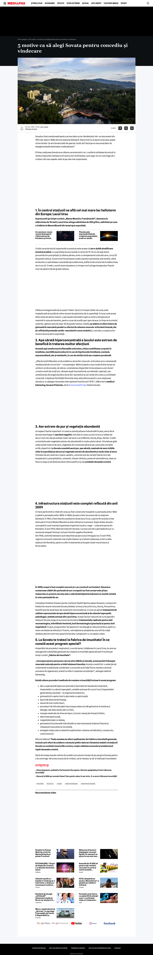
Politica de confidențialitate (100, 948)
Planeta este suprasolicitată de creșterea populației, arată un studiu (88, 235)
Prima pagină (22, 39)
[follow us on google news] (43, 923)
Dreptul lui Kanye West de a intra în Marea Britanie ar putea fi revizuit (43, 853)
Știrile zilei (36, 3)
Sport (124, 3)
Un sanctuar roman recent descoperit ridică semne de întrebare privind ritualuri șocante (43, 235)
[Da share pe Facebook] (120, 128)
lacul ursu (50, 784)
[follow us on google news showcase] (60, 923)
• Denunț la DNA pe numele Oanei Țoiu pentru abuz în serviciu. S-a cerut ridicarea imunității (76, 776)
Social (85, 3)
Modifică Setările (76, 954)
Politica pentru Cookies (58, 948)
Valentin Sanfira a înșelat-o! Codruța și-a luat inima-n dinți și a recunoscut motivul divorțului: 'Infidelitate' (45, 882)
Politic (60, 3)
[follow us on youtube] (76, 923)
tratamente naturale (88, 784)
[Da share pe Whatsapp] (132, 128)
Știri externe (73, 3)
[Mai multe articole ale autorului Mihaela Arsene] (21, 128)
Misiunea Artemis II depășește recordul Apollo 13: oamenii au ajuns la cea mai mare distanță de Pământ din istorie (88, 853)
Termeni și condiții (78, 948)
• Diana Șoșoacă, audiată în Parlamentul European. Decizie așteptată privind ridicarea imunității (73, 771)
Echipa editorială (39, 948)
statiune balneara (71, 784)
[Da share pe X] (126, 128)
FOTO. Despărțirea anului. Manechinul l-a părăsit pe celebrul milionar (89, 882)
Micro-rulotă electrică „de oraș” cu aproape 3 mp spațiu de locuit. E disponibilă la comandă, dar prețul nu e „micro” (45, 912)
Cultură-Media (111, 3)
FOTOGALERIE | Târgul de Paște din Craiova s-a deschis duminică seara (45, 866)
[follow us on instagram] (93, 923)
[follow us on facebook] (109, 923)
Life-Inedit (96, 3)
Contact (117, 948)
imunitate (40, 784)
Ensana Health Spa (77, 385)
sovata (59, 784)
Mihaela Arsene (31, 129)
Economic (50, 3)
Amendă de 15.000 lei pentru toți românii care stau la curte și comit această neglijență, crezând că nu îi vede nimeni (89, 866)
